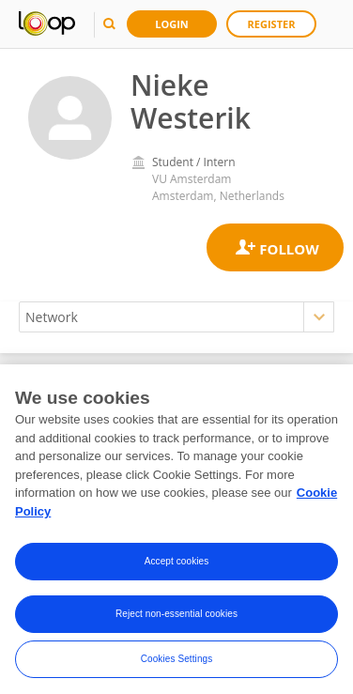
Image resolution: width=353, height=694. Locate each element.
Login (172, 24)
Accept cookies (177, 566)
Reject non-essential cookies (176, 618)
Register (272, 24)
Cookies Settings (177, 663)
